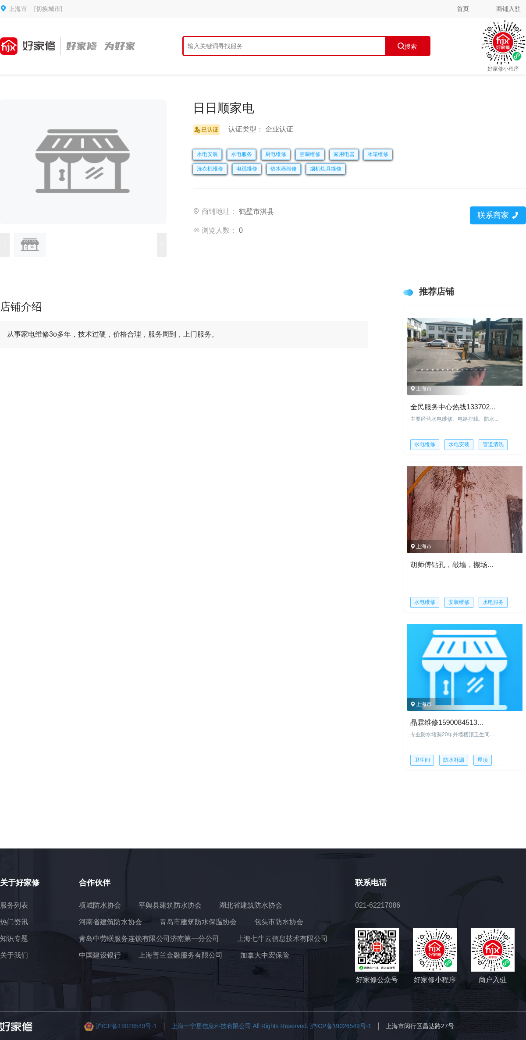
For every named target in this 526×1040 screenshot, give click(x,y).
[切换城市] (48, 8)
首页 (463, 8)
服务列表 (14, 905)
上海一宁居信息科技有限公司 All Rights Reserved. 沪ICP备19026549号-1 (271, 1025)
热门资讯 (14, 922)
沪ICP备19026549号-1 (126, 1025)
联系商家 (497, 215)
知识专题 (14, 938)
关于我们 (14, 955)
